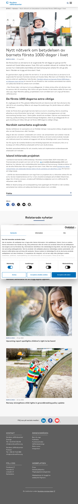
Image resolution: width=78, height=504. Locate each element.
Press (34, 467)
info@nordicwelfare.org (14, 443)
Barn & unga (36, 437)
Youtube (9, 469)
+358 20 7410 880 (15, 451)
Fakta (9, 193)
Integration (36, 448)
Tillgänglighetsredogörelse (41, 471)
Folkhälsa (35, 439)
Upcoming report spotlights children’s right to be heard (33, 340)
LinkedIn (9, 471)
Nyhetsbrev (10, 473)
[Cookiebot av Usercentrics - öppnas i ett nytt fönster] (68, 227)
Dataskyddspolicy (38, 469)
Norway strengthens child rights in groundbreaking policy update (38, 402)
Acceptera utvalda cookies (39, 275)
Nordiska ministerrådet (45, 491)
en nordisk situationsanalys (52, 162)
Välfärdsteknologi (38, 443)
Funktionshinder (38, 441)
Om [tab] (64, 233)
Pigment (43, 477)
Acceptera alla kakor (64, 275)
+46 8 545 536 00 (15, 441)
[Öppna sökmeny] (68, 3)
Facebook (9, 467)
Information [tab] (39, 233)
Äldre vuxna (36, 446)
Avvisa (14, 275)
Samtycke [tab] (13, 233)
